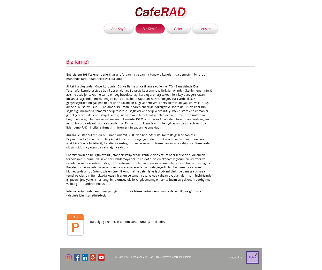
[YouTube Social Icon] (101, 257)
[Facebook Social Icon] (77, 257)
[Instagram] (69, 257)
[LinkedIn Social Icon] (85, 257)
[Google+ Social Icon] (93, 257)
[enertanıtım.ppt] (75, 225)
